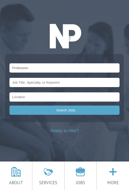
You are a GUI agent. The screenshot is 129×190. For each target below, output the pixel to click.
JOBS (80, 180)
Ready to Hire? (64, 131)
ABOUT (16, 180)
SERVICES (48, 180)
